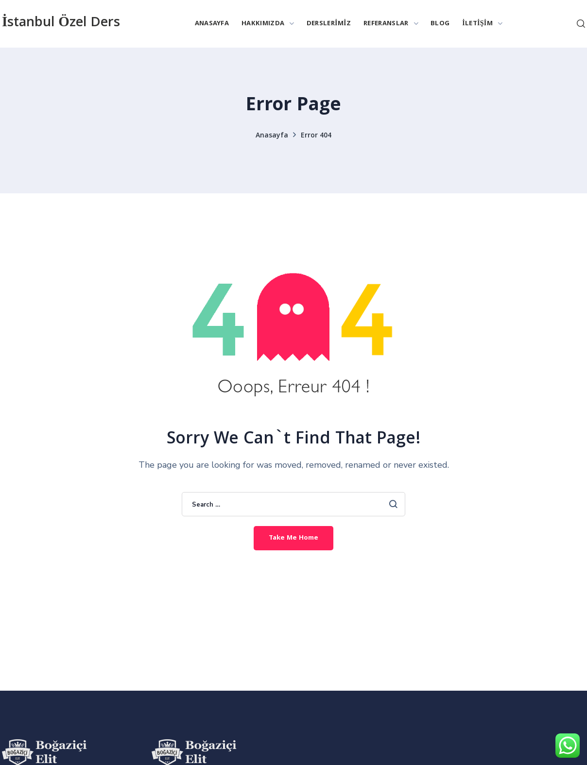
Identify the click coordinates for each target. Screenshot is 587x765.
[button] (581, 24)
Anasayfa (272, 136)
